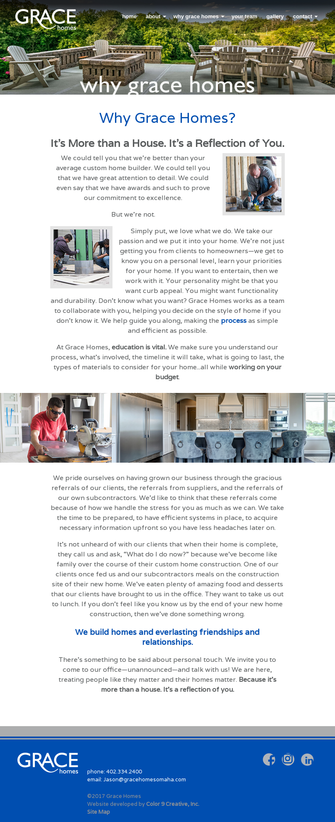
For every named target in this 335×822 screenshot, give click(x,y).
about (153, 16)
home (129, 16)
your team (244, 16)
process (234, 320)
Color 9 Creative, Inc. (172, 803)
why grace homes (196, 16)
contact (302, 16)
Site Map (98, 811)
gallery (275, 16)
